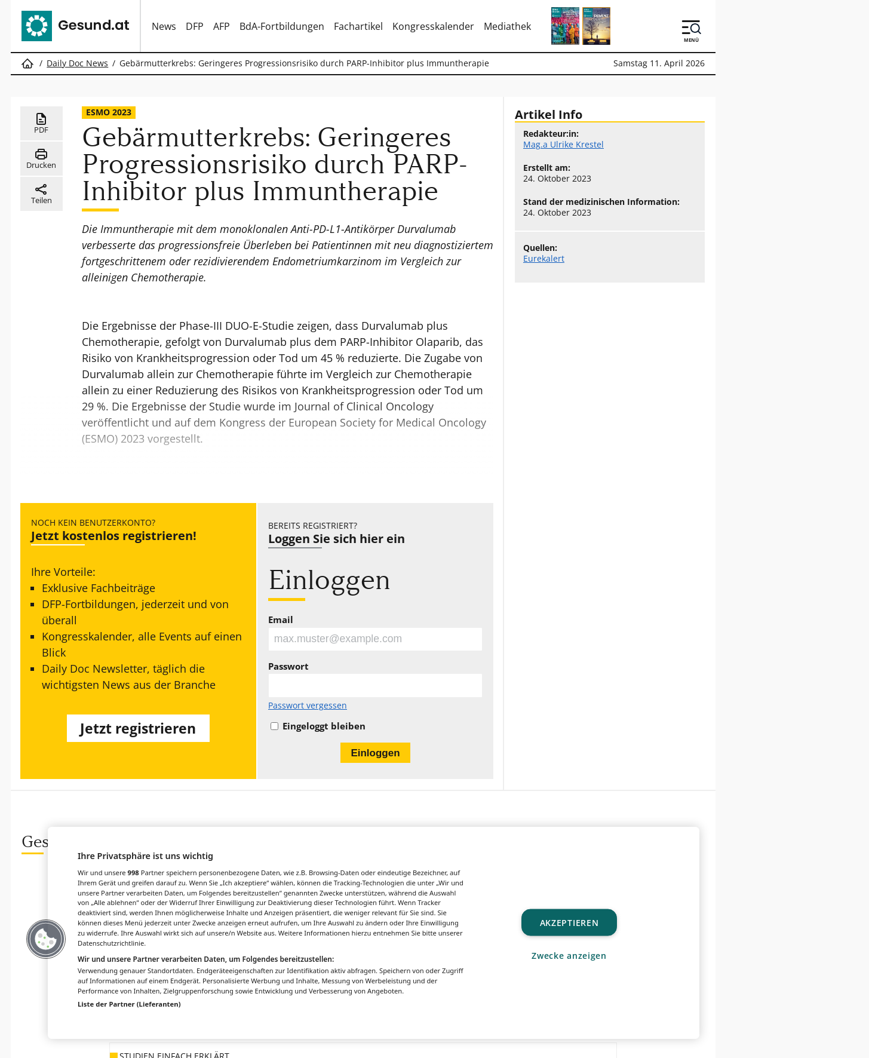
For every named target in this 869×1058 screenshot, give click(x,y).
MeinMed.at (480, 1043)
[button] (46, 939)
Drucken (41, 159)
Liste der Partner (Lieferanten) (129, 1003)
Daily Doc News (77, 63)
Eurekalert (543, 258)
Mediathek (507, 26)
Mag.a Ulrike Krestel (563, 144)
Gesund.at (273, 1043)
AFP (221, 26)
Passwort (288, 667)
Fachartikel (358, 26)
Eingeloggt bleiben (324, 726)
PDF (41, 124)
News (164, 26)
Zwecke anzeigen (569, 955)
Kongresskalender (433, 26)
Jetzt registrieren (138, 729)
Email (280, 619)
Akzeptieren (569, 922)
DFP (195, 26)
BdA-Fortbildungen (281, 26)
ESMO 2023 (108, 112)
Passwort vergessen (307, 706)
